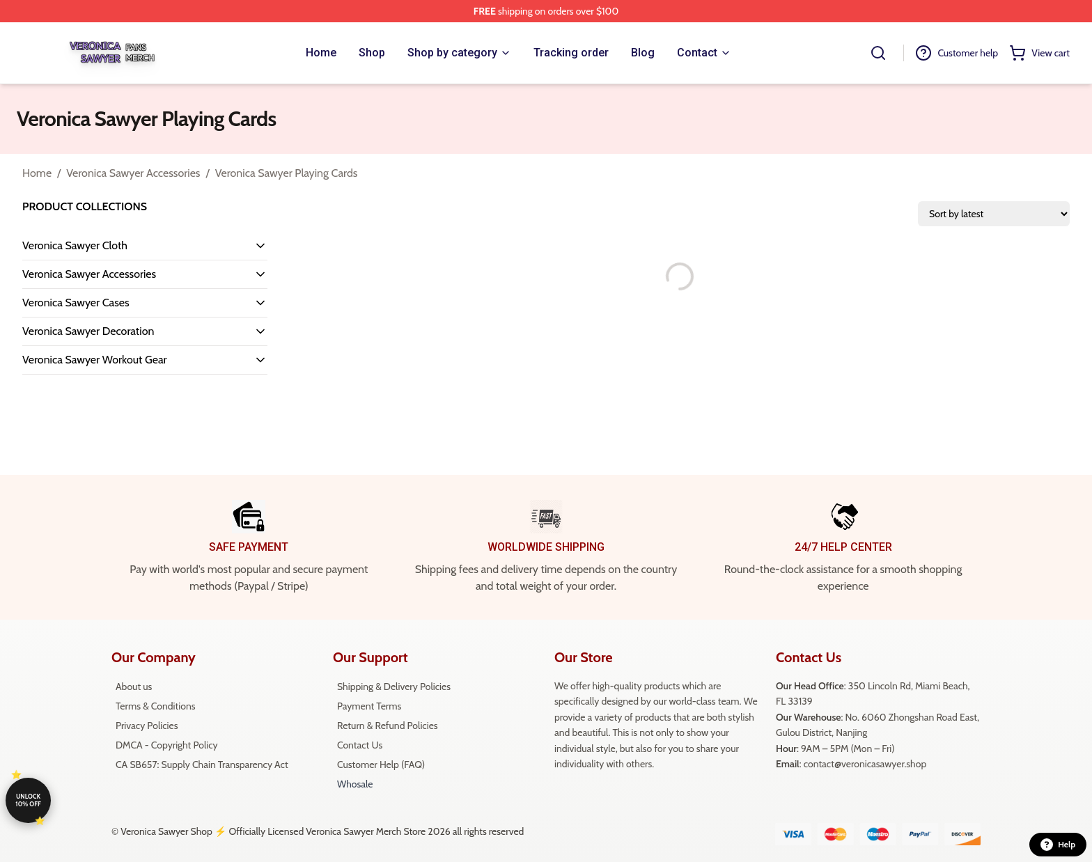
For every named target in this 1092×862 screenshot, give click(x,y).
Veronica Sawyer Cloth (74, 245)
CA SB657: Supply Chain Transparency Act (202, 764)
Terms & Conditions (156, 706)
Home (37, 173)
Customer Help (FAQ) (381, 764)
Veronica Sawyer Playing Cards (286, 173)
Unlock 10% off (27, 800)
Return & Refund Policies (387, 725)
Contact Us (359, 745)
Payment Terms (369, 706)
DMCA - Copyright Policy (167, 745)
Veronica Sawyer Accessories (133, 173)
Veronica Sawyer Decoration (88, 331)
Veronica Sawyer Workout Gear (94, 359)
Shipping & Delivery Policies (394, 686)
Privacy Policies (147, 725)
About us (134, 686)
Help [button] (1057, 844)
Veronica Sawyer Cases (76, 302)
